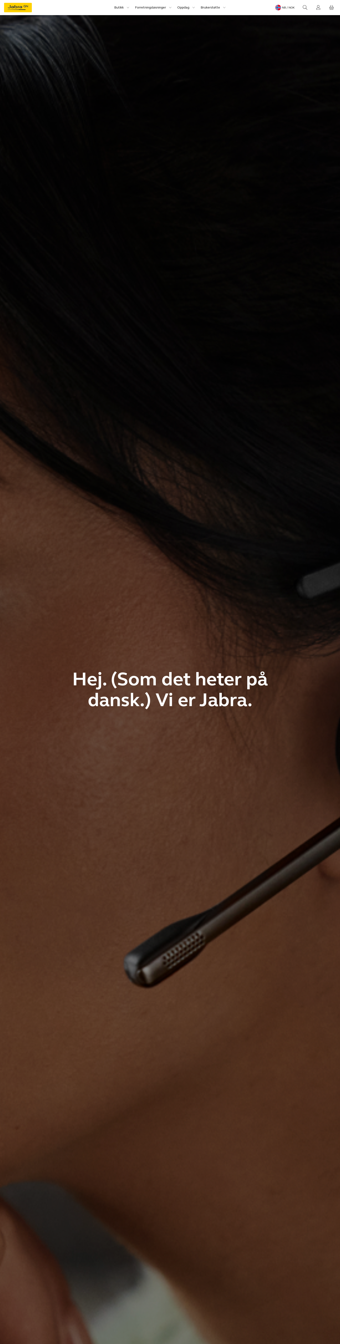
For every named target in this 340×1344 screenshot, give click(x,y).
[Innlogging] (318, 7)
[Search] (305, 7)
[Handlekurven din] (331, 7)
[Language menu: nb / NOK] (285, 7)
